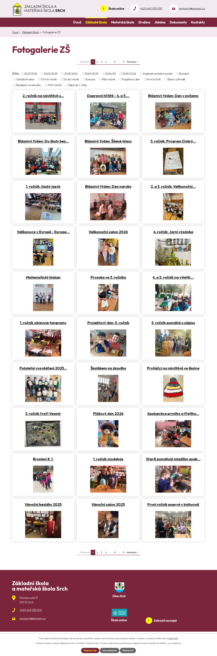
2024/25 (110, 73)
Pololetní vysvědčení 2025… (43, 368)
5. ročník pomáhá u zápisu (173, 322)
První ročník (154, 79)
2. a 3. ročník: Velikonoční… (173, 186)
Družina (144, 22)
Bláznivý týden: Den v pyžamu (173, 95)
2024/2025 (91, 73)
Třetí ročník (54, 85)
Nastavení (128, 650)
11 (123, 61)
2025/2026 (129, 73)
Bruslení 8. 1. (43, 459)
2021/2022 (30, 73)
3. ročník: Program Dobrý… (173, 141)
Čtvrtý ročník (49, 79)
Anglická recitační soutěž (158, 73)
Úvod (77, 22)
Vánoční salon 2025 (108, 504)
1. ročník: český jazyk (43, 186)
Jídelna (159, 22)
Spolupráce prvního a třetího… (173, 413)
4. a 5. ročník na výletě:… (173, 277)
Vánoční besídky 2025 (43, 504)
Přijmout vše (90, 650)
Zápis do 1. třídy (77, 85)
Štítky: (15, 73)
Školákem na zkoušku (28, 85)
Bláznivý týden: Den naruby (108, 186)
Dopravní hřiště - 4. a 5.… (108, 95)
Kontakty (198, 22)
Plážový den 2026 (108, 413)
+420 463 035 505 (151, 8)
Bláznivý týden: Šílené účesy (108, 141)
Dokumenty (178, 22)
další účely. (173, 638)
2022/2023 (50, 73)
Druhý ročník (71, 79)
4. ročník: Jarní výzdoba (173, 232)
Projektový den (131, 79)
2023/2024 (71, 73)
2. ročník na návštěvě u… (43, 95)
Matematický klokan (43, 277)
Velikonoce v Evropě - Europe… (43, 232)
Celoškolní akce (25, 79)
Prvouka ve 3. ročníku (108, 277)
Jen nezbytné (109, 650)
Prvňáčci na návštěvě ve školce (173, 368)
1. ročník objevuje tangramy (43, 322)
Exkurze (90, 79)
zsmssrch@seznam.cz (192, 8)
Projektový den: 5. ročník (108, 322)
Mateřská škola (122, 22)
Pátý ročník (108, 79)
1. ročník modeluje (108, 459)
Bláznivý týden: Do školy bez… (43, 141)
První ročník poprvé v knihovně (173, 504)
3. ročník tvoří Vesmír (43, 413)
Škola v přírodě (176, 79)
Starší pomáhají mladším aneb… (173, 459)
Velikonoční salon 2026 (108, 232)
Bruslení (184, 73)
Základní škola (96, 22)
